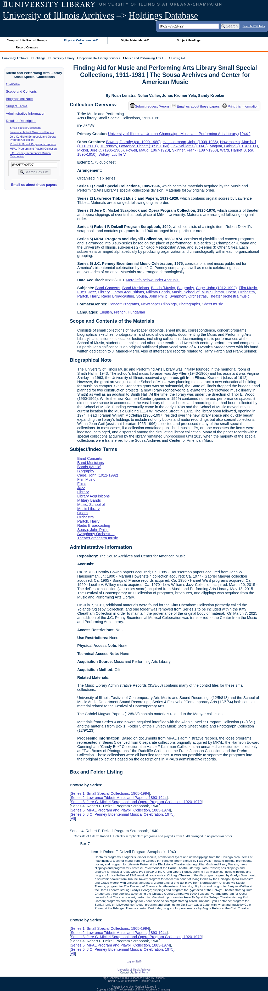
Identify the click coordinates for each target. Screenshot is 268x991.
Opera (231, 292)
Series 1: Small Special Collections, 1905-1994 (110, 793)
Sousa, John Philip (152, 296)
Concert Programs (123, 304)
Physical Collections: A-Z (81, 40)
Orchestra (246, 292)
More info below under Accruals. (153, 280)
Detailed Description (21, 121)
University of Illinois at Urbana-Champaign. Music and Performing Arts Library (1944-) (179, 134)
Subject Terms (16, 106)
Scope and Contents (21, 91)
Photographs (189, 304)
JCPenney (108, 146)
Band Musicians (135, 288)
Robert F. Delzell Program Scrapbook (33, 144)
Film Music (248, 288)
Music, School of (185, 292)
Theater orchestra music (229, 296)
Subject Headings (189, 40)
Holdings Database (163, 15)
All (73, 818)
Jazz (92, 292)
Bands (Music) (163, 288)
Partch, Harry (88, 296)
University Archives (15, 58)
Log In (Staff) (134, 961)
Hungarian (136, 312)
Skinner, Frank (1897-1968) (195, 150)
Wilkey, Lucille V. (112, 154)
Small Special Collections (25, 127)
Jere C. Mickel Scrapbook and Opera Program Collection (33, 138)
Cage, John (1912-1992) (216, 288)
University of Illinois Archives (58, 15)
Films (81, 292)
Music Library (213, 292)
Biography (185, 288)
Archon (130, 986)
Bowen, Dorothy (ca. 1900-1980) (133, 142)
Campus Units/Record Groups (27, 40)
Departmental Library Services (99, 58)
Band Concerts (107, 288)
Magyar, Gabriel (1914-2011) (234, 146)
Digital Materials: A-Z (135, 40)
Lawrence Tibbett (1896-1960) (144, 146)
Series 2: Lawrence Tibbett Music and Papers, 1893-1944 (118, 798)
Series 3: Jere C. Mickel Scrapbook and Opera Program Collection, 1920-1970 (136, 802)
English (105, 312)
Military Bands (158, 292)
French (120, 312)
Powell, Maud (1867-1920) (148, 150)
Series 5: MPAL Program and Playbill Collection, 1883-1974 (120, 810)
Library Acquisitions (127, 292)
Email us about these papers (34, 185)
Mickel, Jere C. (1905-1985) (100, 150)
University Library (63, 58)
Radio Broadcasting (117, 296)
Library (103, 292)
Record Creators (27, 47)
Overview (13, 84)
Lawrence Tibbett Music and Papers (32, 132)
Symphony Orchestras (188, 296)
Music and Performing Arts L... (145, 58)
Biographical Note (19, 99)
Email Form (141, 972)
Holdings (40, 58)
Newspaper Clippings (159, 304)
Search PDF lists (254, 25)
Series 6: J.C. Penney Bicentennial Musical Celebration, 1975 (122, 814)
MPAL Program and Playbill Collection (33, 148)
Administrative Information (25, 113)
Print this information (240, 106)
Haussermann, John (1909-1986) (190, 142)
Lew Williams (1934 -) (189, 146)
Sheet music (212, 304)
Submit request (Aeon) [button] (149, 106)
